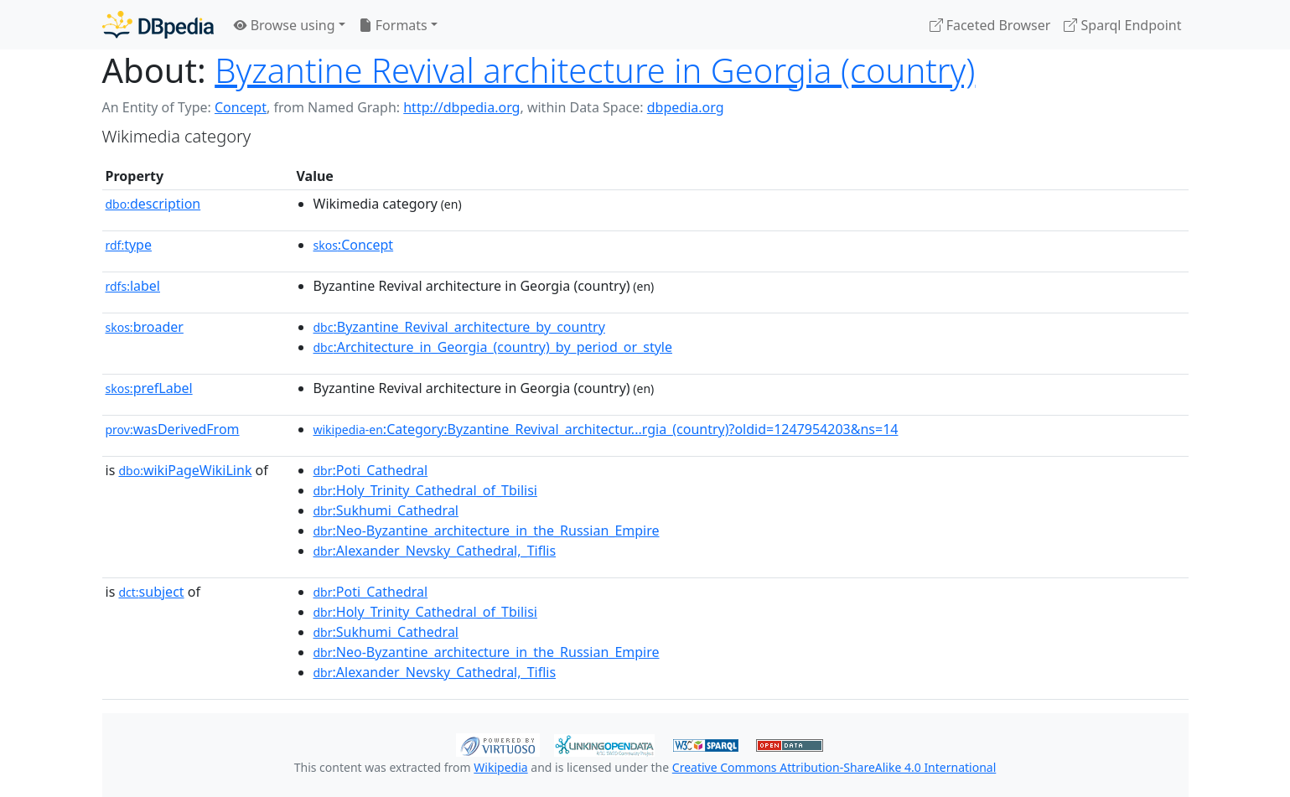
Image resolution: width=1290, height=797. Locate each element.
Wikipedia (500, 767)
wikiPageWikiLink (184, 470)
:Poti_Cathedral (370, 470)
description (153, 203)
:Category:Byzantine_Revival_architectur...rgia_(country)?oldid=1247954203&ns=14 (606, 429)
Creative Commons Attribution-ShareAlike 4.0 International (834, 767)
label (133, 286)
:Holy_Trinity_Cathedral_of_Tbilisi (425, 490)
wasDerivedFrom (173, 429)
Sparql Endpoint (1122, 25)
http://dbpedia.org (461, 107)
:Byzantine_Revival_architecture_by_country (459, 327)
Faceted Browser (990, 25)
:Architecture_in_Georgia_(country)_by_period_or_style (493, 347)
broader (145, 327)
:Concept (353, 244)
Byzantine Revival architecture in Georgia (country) (595, 70)
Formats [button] (393, 25)
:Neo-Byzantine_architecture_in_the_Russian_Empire (486, 530)
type (129, 244)
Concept (241, 107)
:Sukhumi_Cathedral (386, 510)
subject (151, 591)
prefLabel (149, 388)
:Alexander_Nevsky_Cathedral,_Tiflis (435, 550)
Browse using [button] (284, 25)
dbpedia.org (685, 107)
